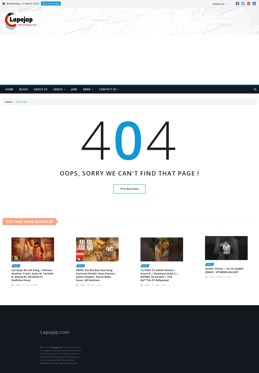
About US (40, 89)
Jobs (74, 89)
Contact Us (109, 89)
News (88, 89)
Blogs (23, 89)
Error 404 (21, 102)
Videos (59, 89)
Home (8, 102)
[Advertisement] (129, 60)
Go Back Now (129, 188)
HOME (9, 89)
